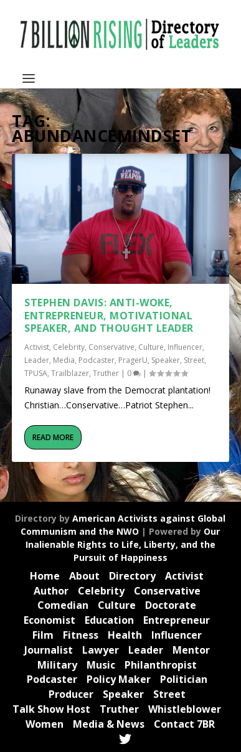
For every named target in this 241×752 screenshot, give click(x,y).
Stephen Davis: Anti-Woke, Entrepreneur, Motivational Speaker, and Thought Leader (109, 316)
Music (101, 665)
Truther (106, 373)
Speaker (165, 360)
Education (109, 620)
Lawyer (100, 650)
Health (125, 635)
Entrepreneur (176, 620)
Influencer (185, 347)
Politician (183, 679)
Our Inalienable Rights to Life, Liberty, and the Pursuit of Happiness (123, 544)
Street (194, 360)
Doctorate (170, 605)
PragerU (133, 360)
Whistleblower (184, 709)
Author (51, 591)
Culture (151, 347)
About (84, 576)
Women (45, 724)
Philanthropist (161, 665)
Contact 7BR (184, 724)
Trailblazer (70, 373)
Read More (52, 437)
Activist (36, 347)
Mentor (191, 650)
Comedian (62, 605)
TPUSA (35, 373)
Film (43, 635)
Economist (49, 620)
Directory (132, 576)
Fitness (80, 635)
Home (45, 576)
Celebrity (69, 347)
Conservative (111, 347)
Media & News (108, 724)
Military (57, 665)
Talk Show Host (51, 709)
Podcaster (96, 360)
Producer (71, 694)
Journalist (48, 650)
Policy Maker (119, 679)
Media (64, 360)
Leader (36, 360)
